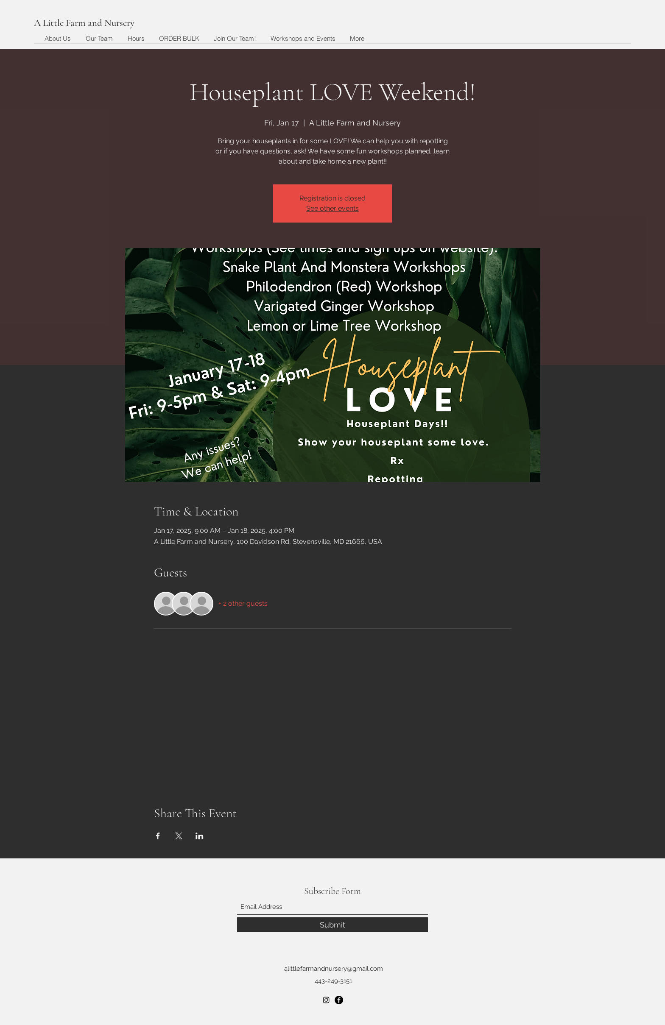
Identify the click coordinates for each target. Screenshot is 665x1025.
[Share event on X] (179, 836)
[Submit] (332, 924)
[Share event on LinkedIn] (200, 836)
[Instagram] (326, 1000)
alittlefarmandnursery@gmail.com (333, 968)
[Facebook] (339, 1000)
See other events (332, 208)
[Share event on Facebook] (158, 836)
